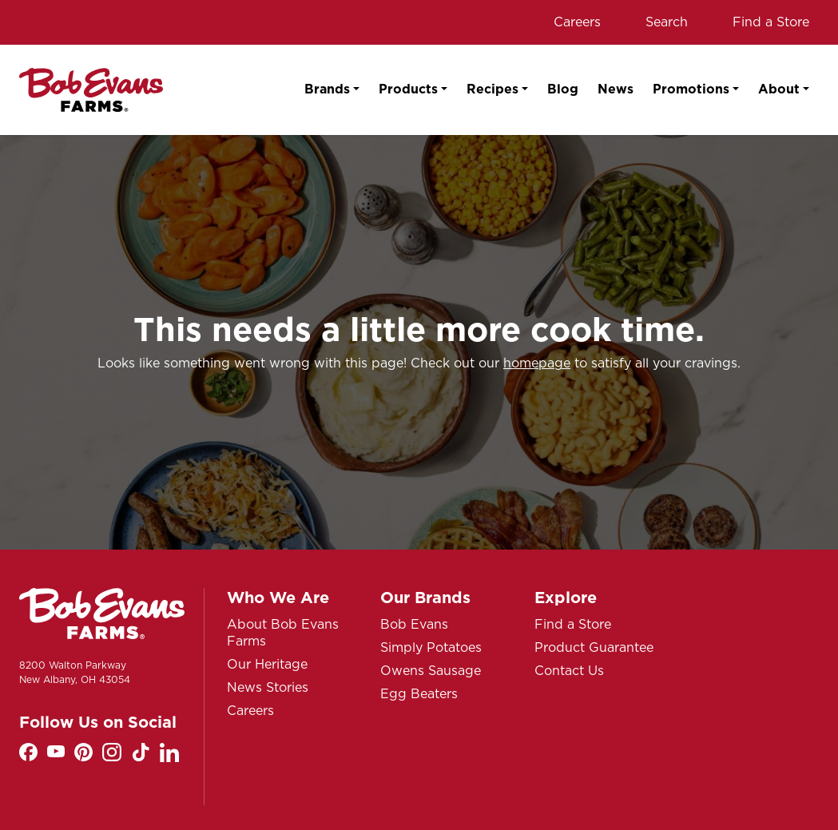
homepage (536, 363)
